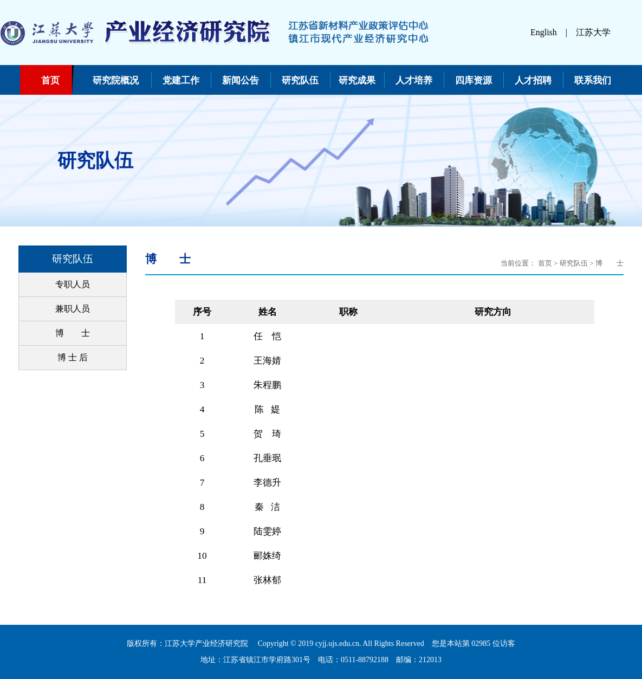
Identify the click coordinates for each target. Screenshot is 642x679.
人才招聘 (533, 80)
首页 (50, 80)
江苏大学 (593, 32)
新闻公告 (240, 80)
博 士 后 (72, 357)
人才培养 (413, 80)
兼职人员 (72, 308)
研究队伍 (300, 80)
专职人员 (72, 284)
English (543, 32)
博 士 (72, 333)
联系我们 (592, 80)
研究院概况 (116, 80)
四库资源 (473, 80)
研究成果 (357, 80)
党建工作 (181, 80)
